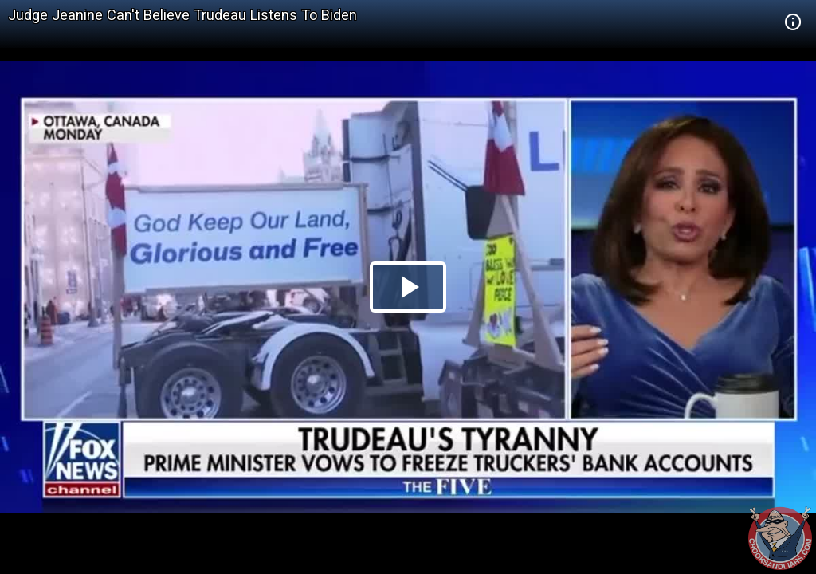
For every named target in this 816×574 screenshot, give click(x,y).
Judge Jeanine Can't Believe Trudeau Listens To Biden (182, 14)
